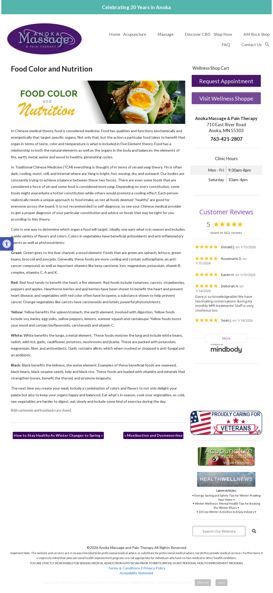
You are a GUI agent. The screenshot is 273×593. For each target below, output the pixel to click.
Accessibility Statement (136, 573)
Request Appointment (226, 81)
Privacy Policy (154, 568)
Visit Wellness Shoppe (226, 98)
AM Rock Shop (256, 34)
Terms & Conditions (124, 568)
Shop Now (223, 34)
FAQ (226, 44)
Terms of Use (164, 582)
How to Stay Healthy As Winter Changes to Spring (58, 435)
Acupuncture (134, 34)
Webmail (203, 582)
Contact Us (251, 44)
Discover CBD (198, 34)
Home (114, 34)
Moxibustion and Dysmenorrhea (153, 435)
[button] (267, 44)
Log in (221, 582)
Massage (165, 34)
